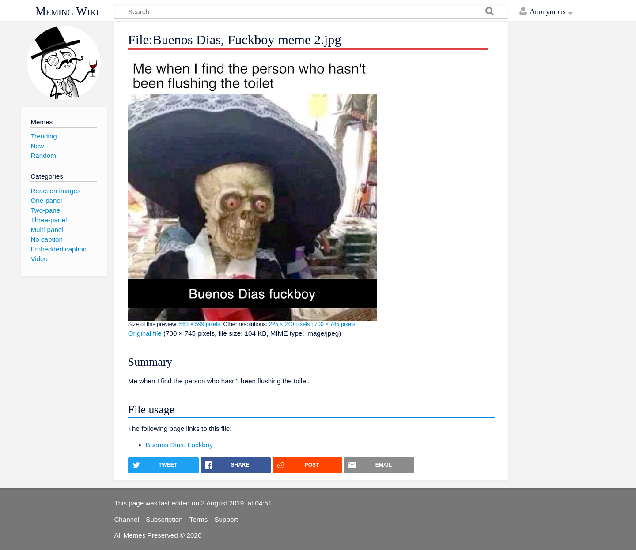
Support (226, 519)
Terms (198, 519)
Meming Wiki (67, 11)
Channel (126, 519)
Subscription (164, 519)
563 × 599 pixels (199, 324)
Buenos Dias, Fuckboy (179, 445)
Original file (145, 333)
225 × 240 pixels (289, 324)
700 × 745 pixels (335, 324)
